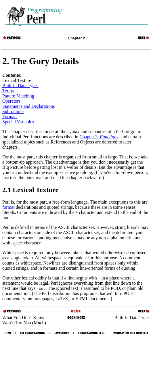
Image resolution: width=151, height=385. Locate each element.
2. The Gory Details (40, 61)
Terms (8, 90)
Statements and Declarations (28, 106)
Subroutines (13, 111)
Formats (9, 116)
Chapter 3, (98, 136)
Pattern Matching (18, 95)
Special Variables (18, 121)
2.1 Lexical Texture (30, 190)
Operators (11, 101)
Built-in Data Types (20, 85)
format (8, 207)
